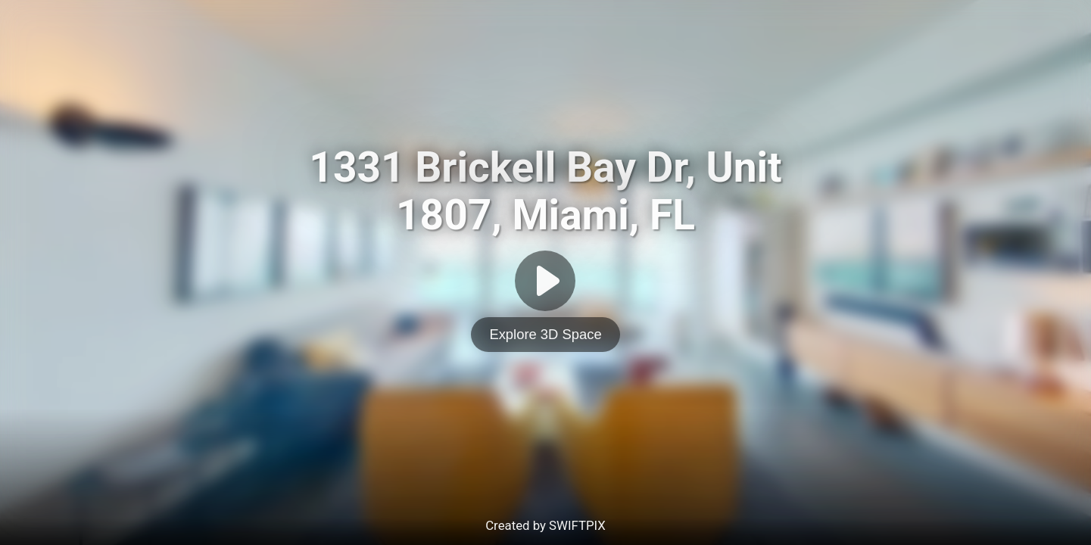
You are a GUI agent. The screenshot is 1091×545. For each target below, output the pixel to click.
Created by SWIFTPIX (545, 525)
